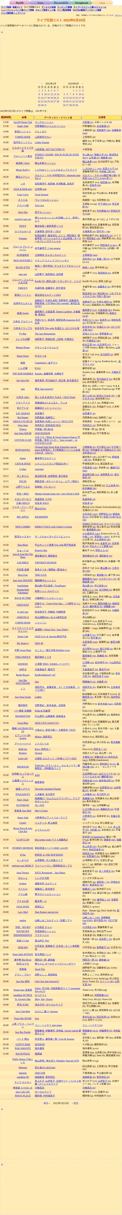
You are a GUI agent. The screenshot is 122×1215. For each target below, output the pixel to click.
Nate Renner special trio (46, 912)
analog (23, 920)
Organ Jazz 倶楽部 (23, 990)
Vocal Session (41, 194)
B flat (23, 854)
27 (54, 101)
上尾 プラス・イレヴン (23, 1025)
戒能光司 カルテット (46, 883)
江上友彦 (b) (112, 485)
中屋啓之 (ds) (93, 340)
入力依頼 (49, 7)
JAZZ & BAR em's (22, 189)
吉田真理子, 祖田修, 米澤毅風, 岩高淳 (54, 183)
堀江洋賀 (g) (106, 648)
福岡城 (38, 1053)
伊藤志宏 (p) (100, 757)
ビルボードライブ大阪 (22, 149)
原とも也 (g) (88, 395)
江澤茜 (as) (88, 662)
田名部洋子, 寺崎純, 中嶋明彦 (50, 611)
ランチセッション (44, 122)
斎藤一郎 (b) (103, 259)
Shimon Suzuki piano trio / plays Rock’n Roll (57, 493)
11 (48, 94)
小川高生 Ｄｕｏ (43, 927)
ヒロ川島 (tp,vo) (90, 809)
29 (39, 105)
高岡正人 (39, 906)
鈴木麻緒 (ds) (89, 488)
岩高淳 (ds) (95, 185)
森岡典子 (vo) (89, 310)
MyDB (19, 3)
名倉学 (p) (105, 543)
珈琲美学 (23, 705)
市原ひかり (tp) (90, 320)
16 (42, 98)
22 (39, 101)
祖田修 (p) (105, 182)
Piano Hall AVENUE (23, 954)
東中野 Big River (22, 959)
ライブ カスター (22, 1082)
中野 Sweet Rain (23, 650)
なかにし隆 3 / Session (46, 1011)
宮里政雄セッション (45, 931)
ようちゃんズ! (42, 829)
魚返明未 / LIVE (43, 499)
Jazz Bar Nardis (22, 1032)
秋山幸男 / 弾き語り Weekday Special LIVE (57, 1060)
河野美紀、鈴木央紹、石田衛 (50, 705)
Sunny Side (22, 126)
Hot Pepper (22, 417)
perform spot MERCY (23, 865)
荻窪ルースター (23, 536)
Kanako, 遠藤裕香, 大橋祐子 (49, 373)
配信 (64, 10)
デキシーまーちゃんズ (46, 347)
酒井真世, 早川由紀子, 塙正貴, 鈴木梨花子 (57, 380)
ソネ (22, 183)
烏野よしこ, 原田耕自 (46, 974)
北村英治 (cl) (89, 452)
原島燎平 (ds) (104, 130)
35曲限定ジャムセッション (49, 598)
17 (45, 98)
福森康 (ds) (106, 157)
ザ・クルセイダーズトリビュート (52, 536)
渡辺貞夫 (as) (89, 293)
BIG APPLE (23, 516)
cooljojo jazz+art (23, 219)
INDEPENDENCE (23, 935)
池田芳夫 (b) (88, 687)
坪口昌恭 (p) (100, 585)
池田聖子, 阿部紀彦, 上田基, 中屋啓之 (54, 339)
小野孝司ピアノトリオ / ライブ (51, 817)
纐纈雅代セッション (45, 580)
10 (45, 94)
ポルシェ (23, 878)
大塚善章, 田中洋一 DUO (48, 231)
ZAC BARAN (23, 413)
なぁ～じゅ (23, 550)
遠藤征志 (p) (106, 809)
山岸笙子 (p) (104, 1081)
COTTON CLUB (22, 440)
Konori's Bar (41, 550)
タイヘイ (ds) (107, 981)
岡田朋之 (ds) (93, 238)
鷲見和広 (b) (103, 1077)
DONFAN (23, 664)
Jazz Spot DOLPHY (23, 580)
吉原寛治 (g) (106, 787)
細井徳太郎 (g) (106, 780)
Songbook (81, 3)
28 (58, 101)
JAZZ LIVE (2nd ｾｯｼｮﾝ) (47, 723)
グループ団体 (45, 10)
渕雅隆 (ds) (109, 606)
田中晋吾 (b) (100, 920)
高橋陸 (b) (102, 655)
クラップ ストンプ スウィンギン (52, 260)
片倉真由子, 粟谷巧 (45, 669)
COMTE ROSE (23, 137)
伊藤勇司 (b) (105, 1030)
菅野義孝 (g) (105, 333)
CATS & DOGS (23, 463)
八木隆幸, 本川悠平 (45, 794)
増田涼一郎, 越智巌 (45, 959)
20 (54, 98)
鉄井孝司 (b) (101, 662)
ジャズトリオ (42, 743)
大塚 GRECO (23, 503)
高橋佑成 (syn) (89, 780)
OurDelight (22, 585)
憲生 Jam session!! (44, 389)
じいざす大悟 (42, 878)
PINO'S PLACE (23, 1095)
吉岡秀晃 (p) (106, 474)
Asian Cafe (22, 636)
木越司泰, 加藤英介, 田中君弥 (50, 288)
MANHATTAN (22, 716)
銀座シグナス (23, 789)
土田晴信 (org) (89, 255)
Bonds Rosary (23, 675)
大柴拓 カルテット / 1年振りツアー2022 (56, 758)
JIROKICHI (23, 766)
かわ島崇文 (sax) (91, 533)
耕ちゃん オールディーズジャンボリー (55, 963)
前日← (47, 1103)
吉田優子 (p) (88, 413)
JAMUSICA (23, 617)
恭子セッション (43, 212)
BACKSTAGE (23, 1053)
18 (48, 98)
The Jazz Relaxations (45, 333)
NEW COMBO (22, 526)
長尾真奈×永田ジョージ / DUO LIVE (54, 421)
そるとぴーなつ (23, 499)
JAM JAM (40, 1073)
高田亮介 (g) (88, 259)
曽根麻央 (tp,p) (90, 1030)
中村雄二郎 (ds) (107, 171)
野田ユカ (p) (101, 550)
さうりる (23, 200)
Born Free (23, 575)
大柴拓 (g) (87, 757)
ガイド (18, 7)
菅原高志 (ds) (96, 885)
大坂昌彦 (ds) (105, 310)
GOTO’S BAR (23, 1044)
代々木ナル (23, 476)
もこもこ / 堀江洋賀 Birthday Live (52, 650)
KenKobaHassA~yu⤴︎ (45, 675)
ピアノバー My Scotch (23, 737)
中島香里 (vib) (89, 467)
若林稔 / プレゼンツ (45, 486)
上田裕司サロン (43, 137)
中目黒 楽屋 (23, 569)
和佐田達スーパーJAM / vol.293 (51, 848)
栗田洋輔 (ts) (104, 603)
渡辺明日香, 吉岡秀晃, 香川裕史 (51, 476)
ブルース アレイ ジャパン (23, 248)
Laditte (38, 697)
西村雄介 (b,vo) (108, 764)
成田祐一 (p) (103, 882)
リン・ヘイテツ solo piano (48, 1025)
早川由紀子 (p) (104, 379)
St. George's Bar (23, 999)
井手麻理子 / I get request (47, 248)
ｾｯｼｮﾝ (38, 368)
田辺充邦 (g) (103, 1017)
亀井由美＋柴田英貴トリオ (49, 226)
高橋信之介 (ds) (112, 450)
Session (38, 753)
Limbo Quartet (42, 142)
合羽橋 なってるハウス (23, 775)
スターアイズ (23, 402)
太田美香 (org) (89, 642)
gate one (23, 274)
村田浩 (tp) (88, 853)
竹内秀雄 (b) (103, 210)
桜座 (22, 362)
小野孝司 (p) (88, 816)
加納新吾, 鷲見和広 (45, 1077)
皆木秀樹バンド (43, 954)
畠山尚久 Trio (42, 940)
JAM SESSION (42, 433)
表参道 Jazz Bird (22, 810)
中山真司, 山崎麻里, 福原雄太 (50, 716)
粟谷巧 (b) (104, 669)
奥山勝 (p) (105, 568)
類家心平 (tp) (101, 154)
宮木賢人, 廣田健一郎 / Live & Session (54, 1039)
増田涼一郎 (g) (90, 959)
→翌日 (74, 1103)
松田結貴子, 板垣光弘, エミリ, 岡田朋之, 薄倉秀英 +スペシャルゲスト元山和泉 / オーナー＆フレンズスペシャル (58, 238)
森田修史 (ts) (89, 655)
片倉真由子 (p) (90, 669)
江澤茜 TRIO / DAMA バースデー (52, 664)
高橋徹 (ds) (88, 798)
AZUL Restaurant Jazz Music (50, 872)
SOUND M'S (22, 931)
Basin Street (23, 356)
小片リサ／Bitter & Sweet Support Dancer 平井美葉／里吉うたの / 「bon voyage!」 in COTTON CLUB (57, 440)
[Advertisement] (61, 58)
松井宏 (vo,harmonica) (93, 836)
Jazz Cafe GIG (23, 1091)
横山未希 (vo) (89, 161)
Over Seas (23, 425)
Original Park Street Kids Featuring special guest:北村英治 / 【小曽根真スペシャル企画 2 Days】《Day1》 (57, 450)
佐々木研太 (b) (106, 871)
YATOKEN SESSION (45, 562)
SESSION (40, 1044)
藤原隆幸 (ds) (93, 529)
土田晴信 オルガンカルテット (50, 255)
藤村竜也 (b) (96, 606)
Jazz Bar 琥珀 (23, 981)
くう (22, 688)
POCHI (22, 481)
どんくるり (41, 131)
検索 (6, 7)
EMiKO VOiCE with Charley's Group (53, 526)
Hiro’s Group (41, 810)
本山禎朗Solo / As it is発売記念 (51, 617)
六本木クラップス (22, 328)
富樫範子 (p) (103, 947)
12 (51, 94)
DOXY (22, 226)
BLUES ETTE (23, 267)
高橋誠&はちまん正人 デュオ (51, 402)
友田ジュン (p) (90, 589)
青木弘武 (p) (88, 1017)
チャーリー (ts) (112, 523)
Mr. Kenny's (23, 643)
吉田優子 (39, 413)
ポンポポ (39, 805)
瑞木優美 (39, 1048)
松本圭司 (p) (88, 327)
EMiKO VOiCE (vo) (92, 523)
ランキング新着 (64, 7)
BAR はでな (22, 963)
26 (51, 101)
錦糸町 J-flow (23, 163)
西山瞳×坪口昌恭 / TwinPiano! (50, 585)
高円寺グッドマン (22, 142)
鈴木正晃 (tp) (89, 344)
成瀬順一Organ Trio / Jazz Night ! (52, 629)
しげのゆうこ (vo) (91, 168)
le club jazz (22, 611)
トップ (13, 13)
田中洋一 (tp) (103, 231)
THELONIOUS (22, 657)
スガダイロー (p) (107, 579)
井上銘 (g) (87, 154)
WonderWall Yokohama (23, 591)
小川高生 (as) (89, 927)
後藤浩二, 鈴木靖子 (45, 889)
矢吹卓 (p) (87, 503)
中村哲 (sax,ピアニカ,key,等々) (101, 177)
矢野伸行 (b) (93, 856)
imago (23, 458)
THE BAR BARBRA (22, 373)
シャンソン (41, 622)
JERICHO (23, 947)
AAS (37, 775)
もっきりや (23, 860)
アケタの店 (23, 901)
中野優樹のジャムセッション (50, 126)
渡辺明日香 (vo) (90, 474)
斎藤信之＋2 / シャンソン (48, 408)
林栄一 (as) (88, 267)
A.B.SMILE (23, 562)
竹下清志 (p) (104, 204)
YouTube (87, 10)
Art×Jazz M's (22, 380)
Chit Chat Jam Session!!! (47, 981)
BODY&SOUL (22, 450)
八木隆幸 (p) (88, 794)
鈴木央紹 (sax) (105, 703)
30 (42, 105)
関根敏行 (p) (88, 681)
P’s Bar (22, 333)
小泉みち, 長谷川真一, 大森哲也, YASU (55, 730)
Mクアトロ (23, 408)
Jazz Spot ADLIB (22, 433)
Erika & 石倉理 (42, 710)
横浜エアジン (23, 177)
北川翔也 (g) (105, 589)
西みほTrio (40, 508)
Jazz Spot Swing (23, 697)
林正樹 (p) (102, 293)
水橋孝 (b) (102, 681)
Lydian (22, 469)
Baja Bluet (23, 545)
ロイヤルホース (23, 231)
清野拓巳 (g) (105, 514)
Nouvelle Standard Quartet (48, 789)
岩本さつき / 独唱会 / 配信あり (51, 569)
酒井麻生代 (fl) (90, 555)
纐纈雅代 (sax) (89, 579)
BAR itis (23, 749)
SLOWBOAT (22, 805)
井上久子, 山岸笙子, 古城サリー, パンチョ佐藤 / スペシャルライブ (58, 1082)
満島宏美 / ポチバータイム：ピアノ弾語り (57, 481)
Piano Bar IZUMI (22, 1018)
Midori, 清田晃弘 (43, 736)
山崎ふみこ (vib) (91, 917)
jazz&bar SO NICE (22, 995)
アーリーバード (23, 743)
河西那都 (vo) (101, 995)
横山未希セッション (45, 163)
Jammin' (23, 1073)
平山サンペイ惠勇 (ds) (101, 546)
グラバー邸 (23, 205)
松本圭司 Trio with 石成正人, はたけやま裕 (57, 328)
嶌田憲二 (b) (105, 939)
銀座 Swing (23, 313)
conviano (39, 469)
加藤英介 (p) (103, 286)
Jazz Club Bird (23, 1011)
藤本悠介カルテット (45, 458)
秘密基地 (39, 782)
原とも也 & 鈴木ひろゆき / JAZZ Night (55, 397)
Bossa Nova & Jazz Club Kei (22, 830)
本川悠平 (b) (103, 794)
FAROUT (23, 288)
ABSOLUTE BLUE (23, 421)
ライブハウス (89, 7)
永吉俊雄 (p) (103, 126)
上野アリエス (23, 486)
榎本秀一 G (41, 901)
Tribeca (22, 429)
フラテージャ (42, 935)
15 (39, 98)
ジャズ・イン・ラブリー (22, 508)
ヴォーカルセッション (46, 200)
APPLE (23, 669)
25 (48, 101)
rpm (23, 389)
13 (54, 94)
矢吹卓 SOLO (42, 503)
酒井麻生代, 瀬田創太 (46, 555)
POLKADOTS (23, 794)
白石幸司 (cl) (104, 344)
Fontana (23, 238)
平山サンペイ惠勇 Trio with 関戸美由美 (55, 545)
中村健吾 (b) (96, 450)
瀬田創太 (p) (105, 555)
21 (58, 98)
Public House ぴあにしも (23, 1060)
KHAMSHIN (41, 516)
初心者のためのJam (45, 1067)
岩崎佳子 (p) (88, 301)
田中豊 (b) (96, 637)
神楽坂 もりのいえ (23, 1087)
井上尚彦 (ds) (89, 846)
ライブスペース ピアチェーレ (23, 629)
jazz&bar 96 (23, 1077)
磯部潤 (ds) (107, 776)
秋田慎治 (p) (104, 273)
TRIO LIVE (41, 575)
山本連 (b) (94, 157)
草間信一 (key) (101, 536)
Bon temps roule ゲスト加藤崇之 (51, 839)
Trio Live (39, 205)
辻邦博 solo (41, 189)
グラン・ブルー (23, 974)
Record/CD (61, 3)
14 (58, 94)
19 (51, 98)
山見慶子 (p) (88, 635)
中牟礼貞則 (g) (104, 301)
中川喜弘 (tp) (103, 447)
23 (42, 101)
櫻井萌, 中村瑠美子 (45, 1095)
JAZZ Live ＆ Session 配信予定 (51, 636)
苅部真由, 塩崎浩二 (45, 417)
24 (45, 101)
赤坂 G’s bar (23, 940)
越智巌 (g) (104, 959)
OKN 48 (39, 643)
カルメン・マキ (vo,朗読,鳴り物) (99, 175)
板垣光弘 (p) (106, 235)
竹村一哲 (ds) (104, 296)
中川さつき (41, 356)
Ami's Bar (23, 212)
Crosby (22, 822)
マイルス (23, 889)
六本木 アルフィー (23, 321)
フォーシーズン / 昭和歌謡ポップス (53, 865)
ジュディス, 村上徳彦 (46, 822)
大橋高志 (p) (88, 1087)
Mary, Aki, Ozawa (44, 999)
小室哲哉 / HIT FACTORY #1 (50, 149)
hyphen (22, 883)
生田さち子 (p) (110, 168)
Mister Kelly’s (23, 170)
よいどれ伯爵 (23, 339)
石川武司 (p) (106, 354)
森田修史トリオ (43, 657)
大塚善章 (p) (88, 231)
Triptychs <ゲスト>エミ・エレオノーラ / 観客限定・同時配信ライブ (57, 767)
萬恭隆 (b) (102, 575)
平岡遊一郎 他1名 (44, 429)
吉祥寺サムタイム (22, 303)
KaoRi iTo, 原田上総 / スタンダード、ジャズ (58, 281)
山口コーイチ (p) (107, 773)
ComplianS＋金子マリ (46, 362)
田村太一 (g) (100, 749)
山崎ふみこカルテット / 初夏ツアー (53, 920)
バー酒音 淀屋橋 (22, 710)
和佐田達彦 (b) (96, 849)
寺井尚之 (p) (88, 425)
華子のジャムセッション (48, 894)
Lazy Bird (23, 912)
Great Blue (23, 723)
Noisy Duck (23, 799)
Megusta (23, 1067)
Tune (40, 3)
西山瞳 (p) (87, 585)
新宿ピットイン (23, 131)
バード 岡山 (23, 1039)
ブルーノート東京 (22, 156)
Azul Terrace (23, 872)
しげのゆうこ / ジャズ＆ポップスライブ (56, 170)
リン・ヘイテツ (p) (92, 1025)
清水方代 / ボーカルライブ (49, 1004)
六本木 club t (22, 397)
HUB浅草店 (23, 255)
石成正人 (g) (103, 327)
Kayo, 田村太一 (43, 749)
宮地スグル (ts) (90, 333)
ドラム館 (23, 894)
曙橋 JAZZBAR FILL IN (23, 730)
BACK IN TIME (23, 598)
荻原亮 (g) (105, 320)
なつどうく (41, 995)
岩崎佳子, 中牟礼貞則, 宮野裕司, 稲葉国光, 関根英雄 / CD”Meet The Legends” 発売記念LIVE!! (57, 303)
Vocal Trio (40, 969)
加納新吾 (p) (88, 1077)
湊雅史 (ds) (109, 839)
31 (45, 105)
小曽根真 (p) (88, 447)
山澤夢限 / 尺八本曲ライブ (49, 860)
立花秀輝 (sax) (89, 773)
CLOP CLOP (22, 839)
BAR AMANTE (23, 1048)
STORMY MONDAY (22, 848)
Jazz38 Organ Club (23, 122)
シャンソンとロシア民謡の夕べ (51, 463)
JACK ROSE (22, 906)
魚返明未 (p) (88, 499)
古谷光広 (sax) (89, 514)
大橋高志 (39, 1087)
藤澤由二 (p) (103, 899)
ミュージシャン (17, 10)
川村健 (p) (87, 122)
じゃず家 (23, 368)
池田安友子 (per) (100, 676)
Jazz (37, 1018)
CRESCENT (23, 605)
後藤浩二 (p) (88, 889)
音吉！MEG (23, 493)
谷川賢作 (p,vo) (90, 648)
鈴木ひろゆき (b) (105, 395)
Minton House (23, 347)
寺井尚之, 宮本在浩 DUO (48, 425)
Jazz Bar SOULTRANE (23, 682)
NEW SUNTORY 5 (22, 260)
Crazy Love (23, 194)
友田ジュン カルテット (47, 591)
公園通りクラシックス (22, 782)
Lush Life (23, 758)
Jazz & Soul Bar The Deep (23, 555)
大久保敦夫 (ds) (102, 539)
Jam (37, 681)
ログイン (118, 15)
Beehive (23, 753)
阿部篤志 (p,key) (108, 245)
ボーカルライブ (43, 1091)
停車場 (22, 969)
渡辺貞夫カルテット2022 (48, 295)
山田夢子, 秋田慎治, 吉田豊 (49, 274)
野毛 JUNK (23, 1004)
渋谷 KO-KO (22, 927)
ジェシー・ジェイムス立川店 (22, 281)
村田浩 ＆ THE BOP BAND (49, 854)
